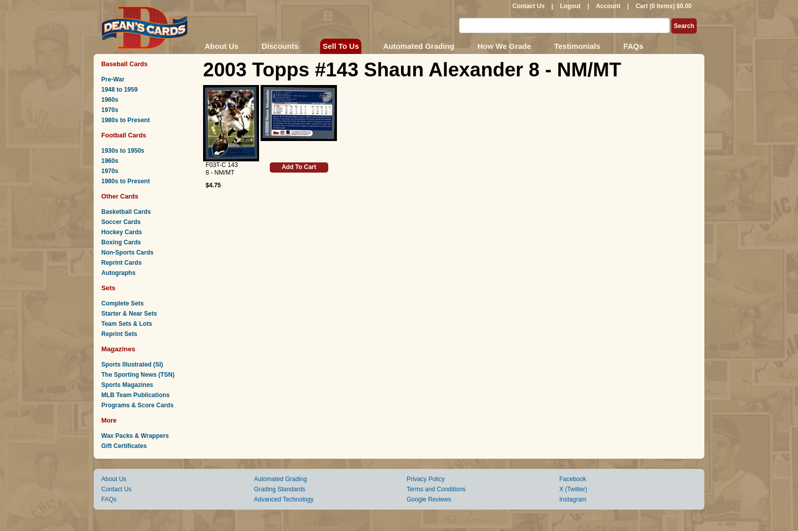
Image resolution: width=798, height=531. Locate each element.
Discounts (280, 46)
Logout (570, 6)
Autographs (118, 272)
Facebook (572, 479)
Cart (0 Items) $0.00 (664, 6)
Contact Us (528, 6)
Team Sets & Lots (126, 323)
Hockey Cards (121, 232)
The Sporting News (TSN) (138, 374)
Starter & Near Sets (129, 313)
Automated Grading (418, 46)
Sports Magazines (127, 384)
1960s (109, 99)
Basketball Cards (126, 211)
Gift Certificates (124, 446)
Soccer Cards (120, 222)
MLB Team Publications (135, 395)
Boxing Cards (121, 242)
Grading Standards (279, 489)
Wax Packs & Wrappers (135, 435)
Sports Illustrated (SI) (132, 364)
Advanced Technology (284, 499)
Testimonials (577, 46)
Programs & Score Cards (137, 405)
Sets (108, 288)
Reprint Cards (121, 262)
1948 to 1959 (119, 89)
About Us (222, 46)
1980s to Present (125, 120)
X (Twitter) (573, 489)
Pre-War (113, 79)
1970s (109, 110)
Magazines (118, 349)
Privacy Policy (426, 479)
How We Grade (504, 46)
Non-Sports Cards (127, 252)
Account (608, 6)
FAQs (633, 46)
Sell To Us (341, 46)
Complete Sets (122, 303)
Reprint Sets (119, 334)
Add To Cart (298, 167)
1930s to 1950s (123, 150)
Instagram (572, 499)
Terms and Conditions (436, 489)
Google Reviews (429, 499)
